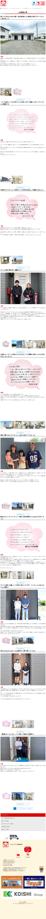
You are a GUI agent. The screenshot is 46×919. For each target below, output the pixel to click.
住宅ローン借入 (5, 829)
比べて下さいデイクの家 (7, 823)
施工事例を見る (21, 99)
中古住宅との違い (6, 826)
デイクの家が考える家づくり (8, 818)
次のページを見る (27, 808)
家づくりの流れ (5, 820)
